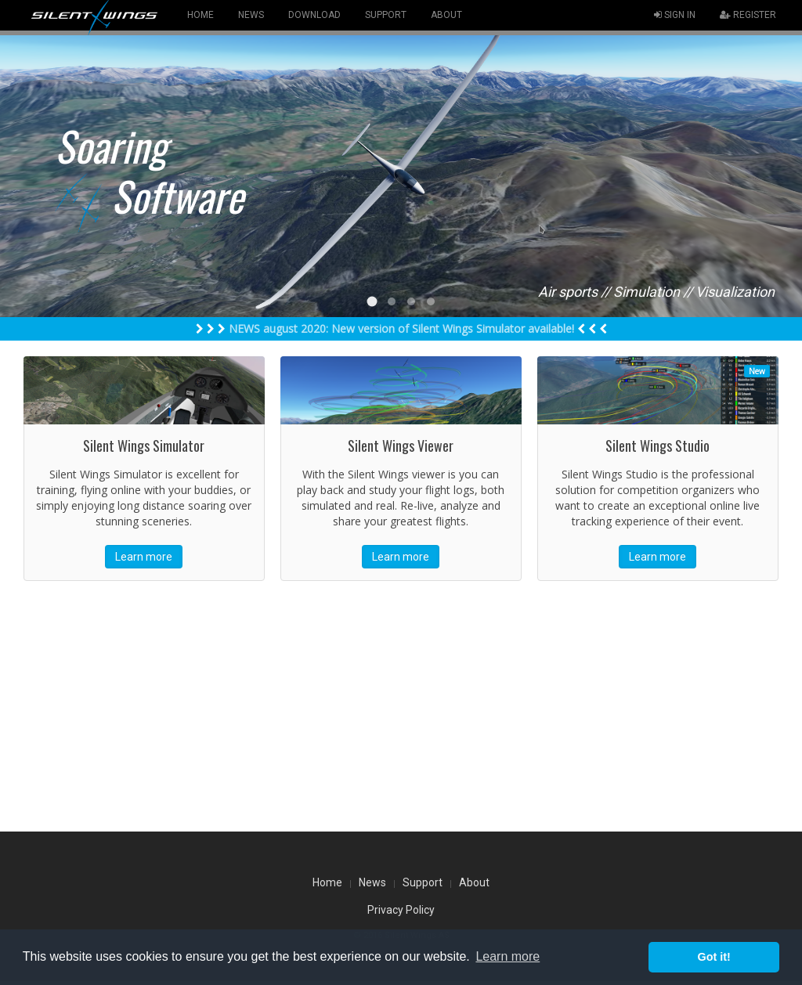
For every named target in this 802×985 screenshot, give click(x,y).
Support (423, 882)
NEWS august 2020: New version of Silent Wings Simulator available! (401, 328)
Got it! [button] (714, 957)
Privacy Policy (401, 910)
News (372, 882)
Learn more (143, 556)
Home (327, 882)
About (474, 882)
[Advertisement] (401, 706)
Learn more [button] (507, 956)
